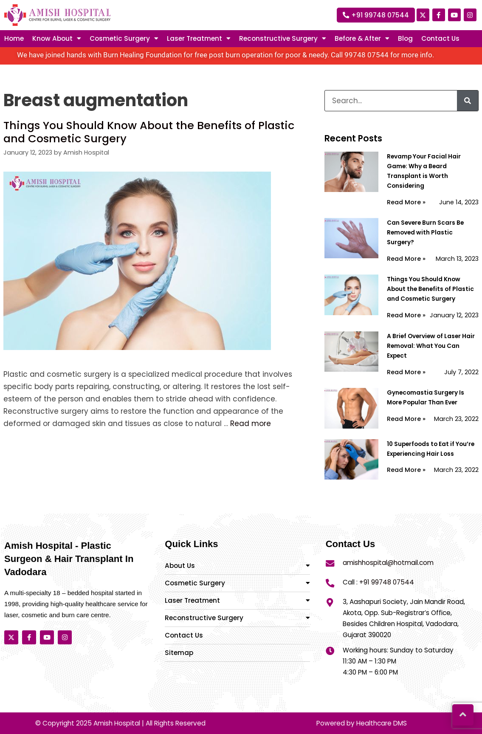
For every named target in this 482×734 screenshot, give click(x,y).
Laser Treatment (237, 600)
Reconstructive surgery (282, 38)
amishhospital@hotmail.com (388, 562)
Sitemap (179, 652)
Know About (56, 38)
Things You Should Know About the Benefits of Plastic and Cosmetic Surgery (148, 132)
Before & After (362, 38)
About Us (237, 565)
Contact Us (440, 38)
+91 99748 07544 (386, 582)
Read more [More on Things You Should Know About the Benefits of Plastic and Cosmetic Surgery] (250, 423)
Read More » (406, 202)
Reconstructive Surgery (237, 617)
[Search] (467, 100)
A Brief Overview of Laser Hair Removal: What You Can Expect (431, 346)
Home (14, 38)
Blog (405, 38)
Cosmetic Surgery (124, 38)
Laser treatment (199, 38)
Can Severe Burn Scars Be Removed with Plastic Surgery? (425, 232)
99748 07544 (366, 55)
